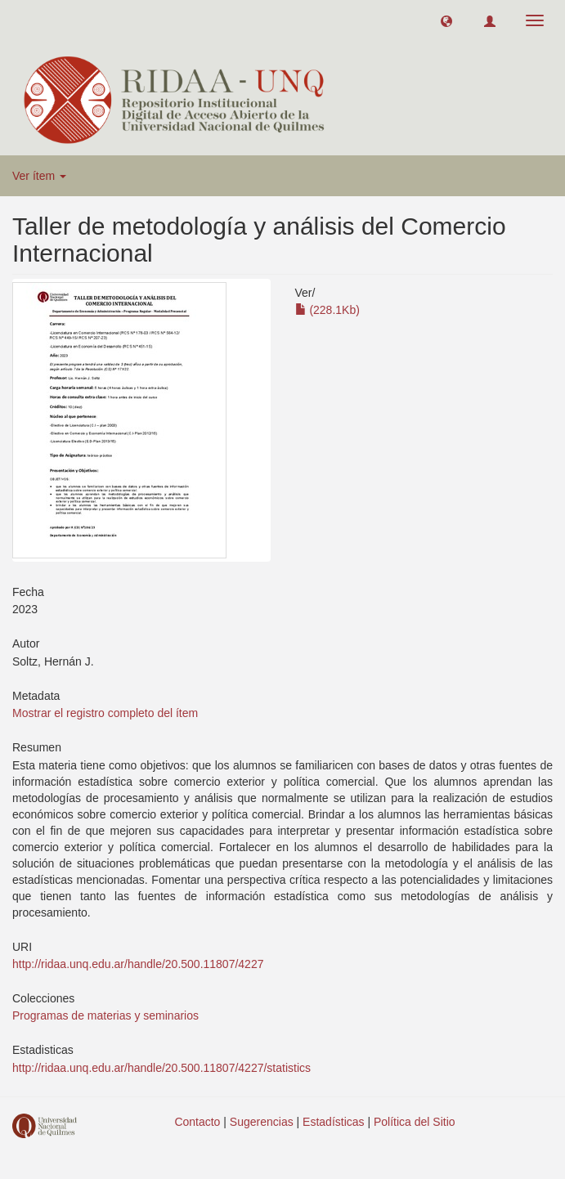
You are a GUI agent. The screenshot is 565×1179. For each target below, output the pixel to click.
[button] (446, 20)
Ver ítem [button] (39, 175)
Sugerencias (262, 1121)
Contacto (197, 1121)
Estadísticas (333, 1121)
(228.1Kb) (327, 309)
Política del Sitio (414, 1121)
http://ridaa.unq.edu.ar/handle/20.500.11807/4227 (137, 964)
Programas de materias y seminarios (105, 1015)
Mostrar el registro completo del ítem (105, 713)
